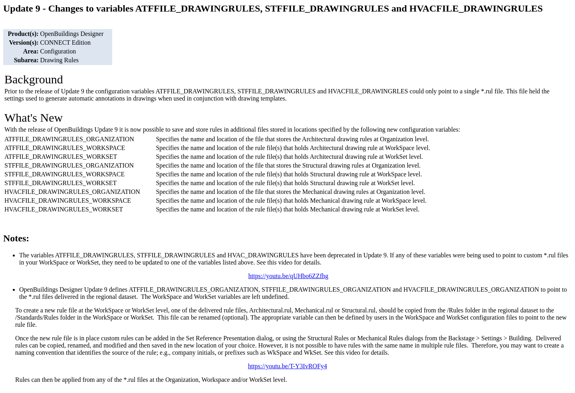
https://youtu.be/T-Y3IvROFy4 (287, 366)
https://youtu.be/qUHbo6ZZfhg (288, 276)
